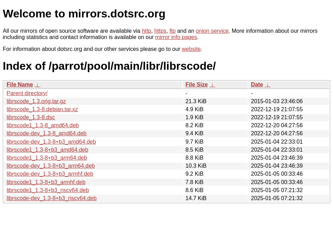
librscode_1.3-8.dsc (31, 117)
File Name (20, 85)
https (160, 31)
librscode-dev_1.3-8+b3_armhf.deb (50, 174)
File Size (197, 85)
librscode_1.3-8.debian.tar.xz (42, 109)
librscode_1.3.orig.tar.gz (36, 101)
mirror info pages (176, 37)
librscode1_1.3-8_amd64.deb (43, 125)
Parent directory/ (27, 93)
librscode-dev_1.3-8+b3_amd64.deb (51, 142)
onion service (212, 31)
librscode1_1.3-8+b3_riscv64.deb (48, 190)
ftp (172, 31)
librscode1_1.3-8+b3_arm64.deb (47, 158)
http (146, 31)
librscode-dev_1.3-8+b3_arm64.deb (51, 166)
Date (257, 85)
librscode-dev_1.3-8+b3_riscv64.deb (51, 198)
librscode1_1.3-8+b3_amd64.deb (47, 150)
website (191, 49)
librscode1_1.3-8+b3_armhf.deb (46, 182)
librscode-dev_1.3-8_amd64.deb (46, 133)
